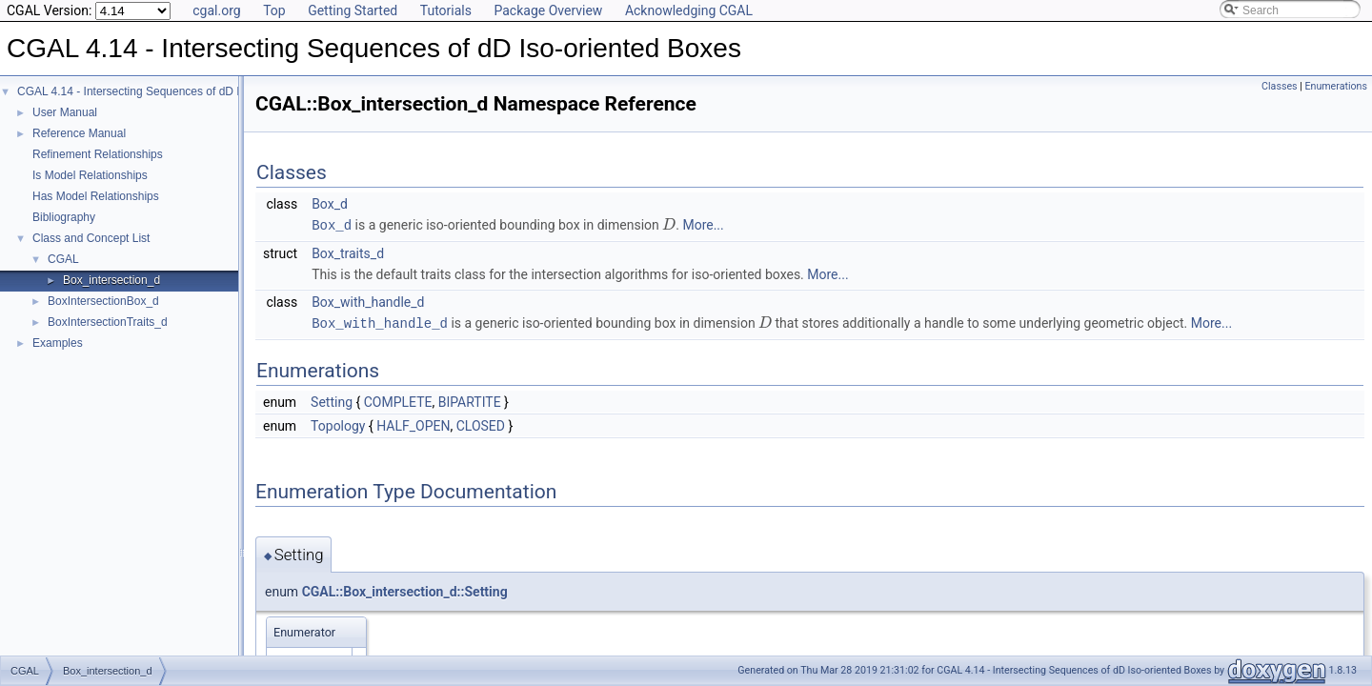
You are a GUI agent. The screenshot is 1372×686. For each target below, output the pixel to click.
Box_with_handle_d (368, 301)
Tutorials (446, 10)
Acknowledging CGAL (689, 10)
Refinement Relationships (97, 154)
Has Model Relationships (95, 196)
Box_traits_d (348, 252)
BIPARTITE (469, 400)
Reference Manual (79, 133)
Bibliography (63, 217)
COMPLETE (398, 400)
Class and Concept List (91, 238)
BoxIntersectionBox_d (103, 301)
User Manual (64, 112)
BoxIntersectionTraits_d (108, 322)
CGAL (63, 259)
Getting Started (352, 10)
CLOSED (480, 424)
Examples (57, 343)
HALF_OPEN (413, 424)
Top (274, 10)
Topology (338, 424)
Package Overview (548, 10)
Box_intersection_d (111, 280)
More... (702, 224)
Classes (1279, 86)
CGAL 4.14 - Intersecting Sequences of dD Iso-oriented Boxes (174, 91)
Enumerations (1335, 86)
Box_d (330, 204)
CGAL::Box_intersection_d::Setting (405, 589)
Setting (332, 400)
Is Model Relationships (90, 175)
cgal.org (216, 10)
